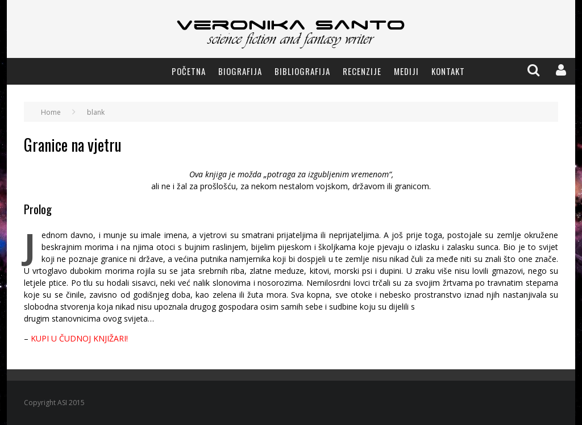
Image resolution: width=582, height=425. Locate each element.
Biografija (240, 71)
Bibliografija (302, 71)
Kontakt (448, 71)
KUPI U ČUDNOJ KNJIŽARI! (79, 338)
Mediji (406, 71)
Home (51, 112)
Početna (189, 71)
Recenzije (362, 71)
